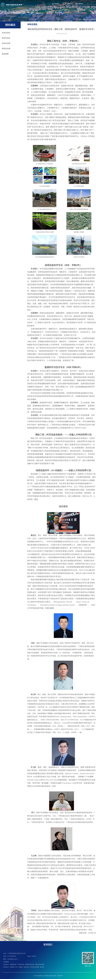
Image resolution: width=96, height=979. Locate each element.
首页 (80, 19)
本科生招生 (6, 33)
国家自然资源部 (39, 964)
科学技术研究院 (34, 967)
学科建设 (50, 7)
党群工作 (68, 7)
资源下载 (81, 7)
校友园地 (87, 7)
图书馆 (42, 967)
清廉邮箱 (79, 4)
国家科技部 (13, 964)
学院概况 (37, 7)
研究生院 (26, 967)
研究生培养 (6, 49)
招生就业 (62, 7)
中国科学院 (21, 964)
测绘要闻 (43, 7)
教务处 (21, 967)
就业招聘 (5, 54)
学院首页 (55, 4)
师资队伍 (56, 7)
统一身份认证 (67, 4)
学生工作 (74, 7)
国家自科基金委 (29, 964)
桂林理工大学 (14, 967)
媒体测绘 (93, 7)
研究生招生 (6, 38)
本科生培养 (6, 43)
